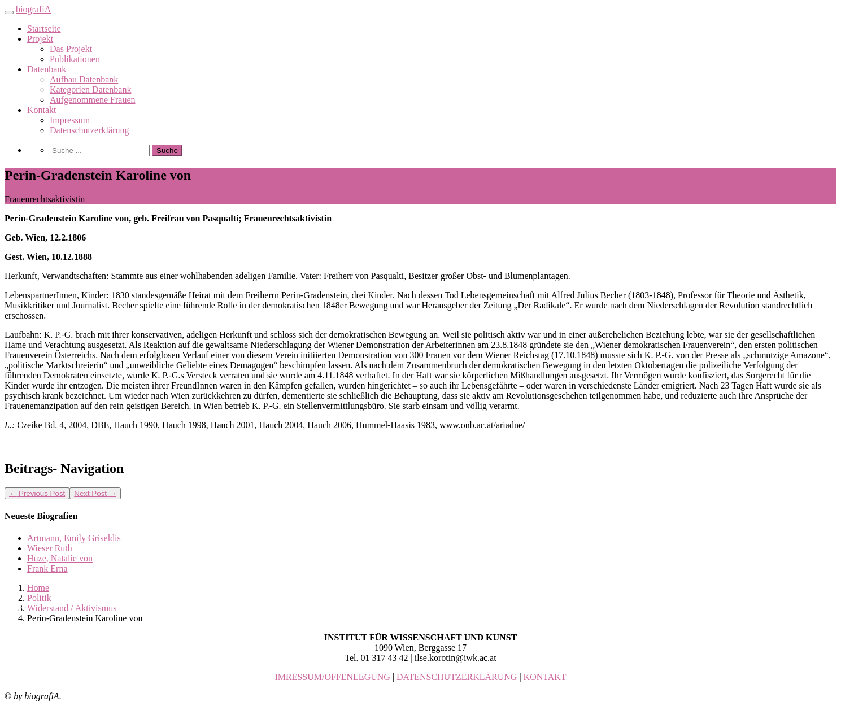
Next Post (95, 493)
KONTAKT (545, 677)
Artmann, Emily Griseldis (74, 538)
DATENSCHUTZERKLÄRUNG (456, 677)
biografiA (33, 9)
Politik (39, 598)
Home (38, 587)
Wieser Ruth (49, 548)
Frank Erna (47, 568)
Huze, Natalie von (60, 558)
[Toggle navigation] (9, 12)
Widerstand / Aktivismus (71, 608)
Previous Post (37, 493)
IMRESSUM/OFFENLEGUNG (332, 677)
